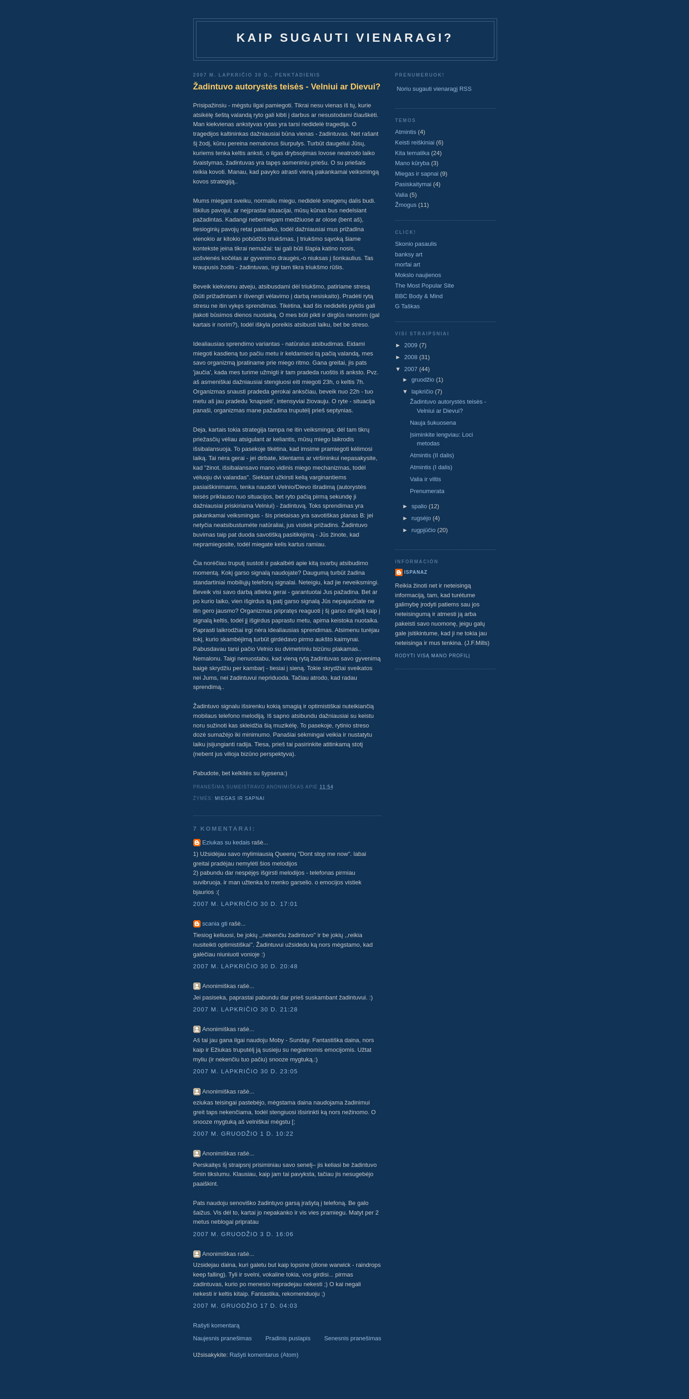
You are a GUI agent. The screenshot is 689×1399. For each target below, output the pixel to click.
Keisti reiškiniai (415, 142)
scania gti (215, 923)
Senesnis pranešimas (352, 1338)
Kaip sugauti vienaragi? (345, 37)
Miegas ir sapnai (240, 798)
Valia (401, 194)
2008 (412, 357)
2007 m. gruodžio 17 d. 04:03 (245, 1305)
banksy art (409, 254)
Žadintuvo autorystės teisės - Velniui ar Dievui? (287, 86)
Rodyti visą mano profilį (433, 655)
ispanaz (416, 572)
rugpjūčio (424, 530)
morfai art (407, 264)
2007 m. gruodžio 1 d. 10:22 (243, 1133)
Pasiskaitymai (413, 184)
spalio (420, 506)
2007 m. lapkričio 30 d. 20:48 (245, 966)
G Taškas (407, 306)
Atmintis (405, 131)
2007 (412, 369)
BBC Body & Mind (419, 296)
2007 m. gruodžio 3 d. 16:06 (243, 1234)
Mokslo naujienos (418, 275)
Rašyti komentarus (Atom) (264, 1354)
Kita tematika (412, 153)
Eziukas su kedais (226, 842)
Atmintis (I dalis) (431, 467)
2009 (412, 345)
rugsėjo (421, 518)
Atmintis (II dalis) (432, 455)
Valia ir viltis (425, 479)
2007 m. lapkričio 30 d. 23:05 (245, 1071)
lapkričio (423, 391)
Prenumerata (427, 491)
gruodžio (423, 379)
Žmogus (406, 204)
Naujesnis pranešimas (222, 1338)
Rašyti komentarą (216, 1325)
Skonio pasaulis (416, 243)
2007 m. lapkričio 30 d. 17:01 (245, 903)
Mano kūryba (412, 163)
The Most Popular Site (424, 285)
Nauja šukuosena (433, 422)
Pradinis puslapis (287, 1338)
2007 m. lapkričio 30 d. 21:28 (245, 1009)
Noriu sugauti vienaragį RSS (434, 88)
